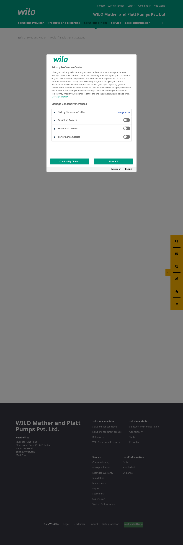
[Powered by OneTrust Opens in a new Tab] (123, 170)
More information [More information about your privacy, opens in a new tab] (60, 96)
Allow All (113, 161)
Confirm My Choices (69, 161)
